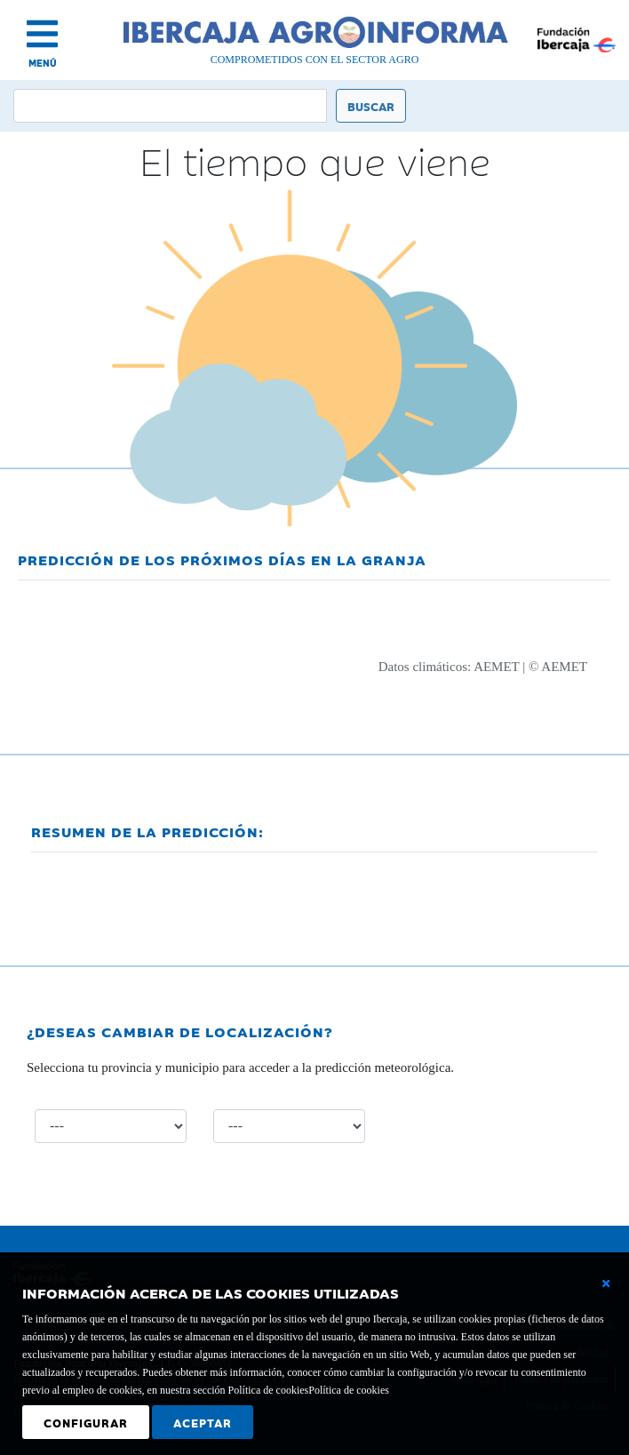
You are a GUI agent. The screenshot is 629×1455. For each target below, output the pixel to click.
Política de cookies (348, 1390)
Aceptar (202, 1422)
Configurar (86, 1422)
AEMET (496, 667)
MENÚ (42, 62)
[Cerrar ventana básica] (605, 1283)
